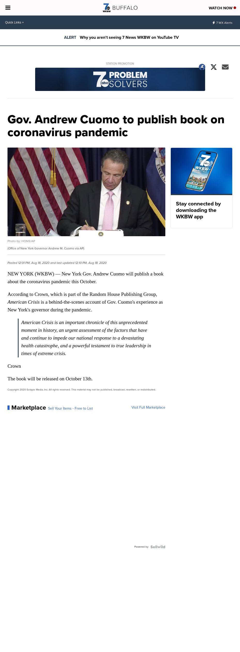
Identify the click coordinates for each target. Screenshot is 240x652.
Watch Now (222, 8)
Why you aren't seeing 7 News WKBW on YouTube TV (129, 37)
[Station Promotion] (119, 80)
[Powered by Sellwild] (157, 547)
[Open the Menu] (8, 8)
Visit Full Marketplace (148, 407)
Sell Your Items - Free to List (70, 408)
